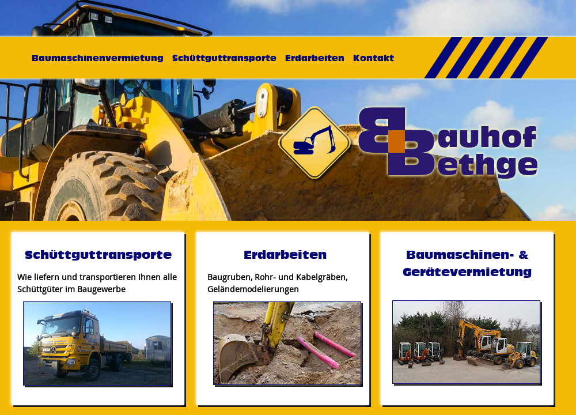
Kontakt (373, 57)
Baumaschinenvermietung (98, 57)
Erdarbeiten (314, 57)
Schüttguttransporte (224, 57)
